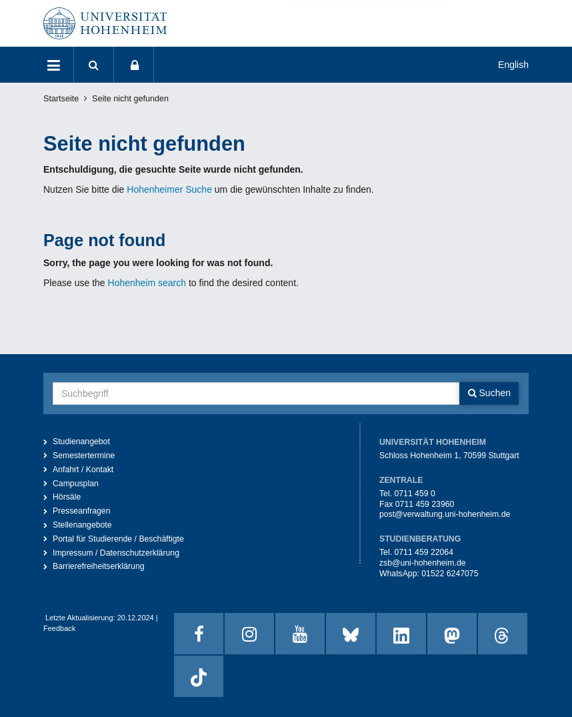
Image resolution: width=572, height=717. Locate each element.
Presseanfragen (82, 511)
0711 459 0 (414, 493)
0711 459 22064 (423, 552)
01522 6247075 (449, 573)
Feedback (59, 628)
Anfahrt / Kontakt (83, 469)
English (513, 64)
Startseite (61, 98)
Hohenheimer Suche (169, 189)
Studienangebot (81, 441)
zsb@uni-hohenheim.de (422, 563)
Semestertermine (84, 455)
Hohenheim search (147, 282)
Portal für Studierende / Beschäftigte (118, 539)
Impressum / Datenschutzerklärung (116, 553)
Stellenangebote (82, 525)
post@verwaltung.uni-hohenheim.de (444, 514)
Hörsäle (67, 497)
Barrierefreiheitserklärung (99, 566)
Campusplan (76, 483)
